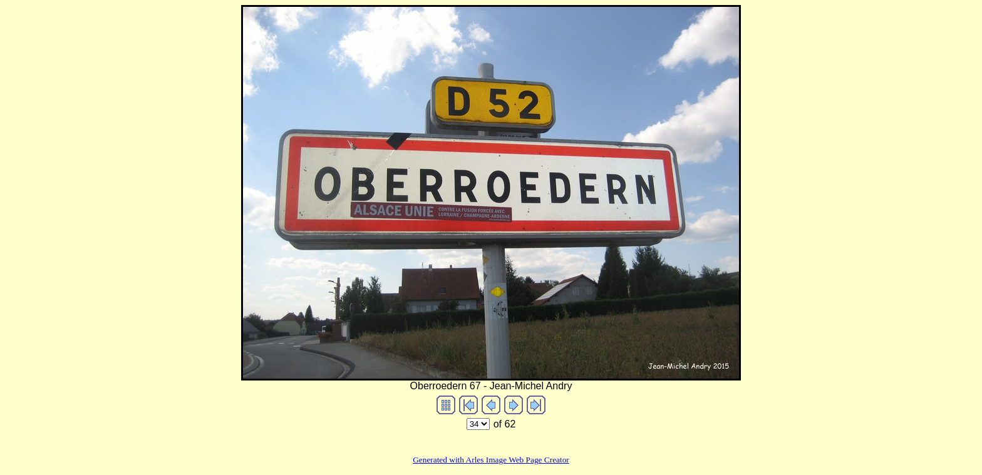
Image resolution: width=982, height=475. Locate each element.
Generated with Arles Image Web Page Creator (491, 459)
